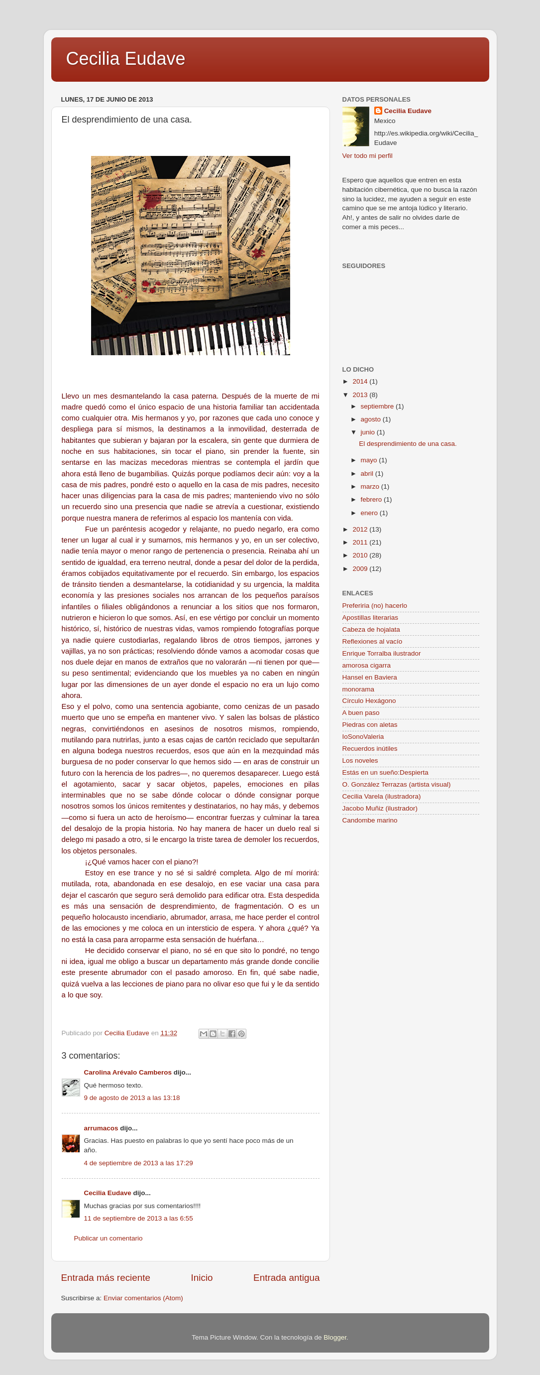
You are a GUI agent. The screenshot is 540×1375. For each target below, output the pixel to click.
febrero (372, 499)
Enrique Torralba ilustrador (381, 653)
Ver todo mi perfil (367, 155)
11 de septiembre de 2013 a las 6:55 (138, 1218)
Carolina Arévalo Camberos (128, 1072)
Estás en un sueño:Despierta (385, 772)
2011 (360, 542)
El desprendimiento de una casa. (408, 443)
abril (368, 473)
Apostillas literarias (370, 617)
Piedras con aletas (370, 724)
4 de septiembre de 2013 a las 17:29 (138, 1163)
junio (369, 432)
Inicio (202, 1277)
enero (370, 513)
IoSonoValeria (363, 736)
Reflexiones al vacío (372, 641)
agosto (372, 419)
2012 (360, 529)
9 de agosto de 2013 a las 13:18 (132, 1097)
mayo (370, 460)
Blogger (335, 1337)
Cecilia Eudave (126, 58)
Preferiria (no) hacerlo (375, 605)
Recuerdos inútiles (370, 748)
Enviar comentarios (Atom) (143, 1298)
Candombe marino (370, 820)
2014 (360, 381)
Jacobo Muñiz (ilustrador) (380, 808)
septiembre (378, 406)
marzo (371, 486)
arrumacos (101, 1128)
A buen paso (361, 712)
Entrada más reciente (106, 1277)
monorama (358, 689)
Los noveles (360, 760)
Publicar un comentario (108, 1238)
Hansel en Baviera (369, 677)
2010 (360, 555)
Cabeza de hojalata (371, 629)
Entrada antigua (286, 1277)
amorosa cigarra (366, 665)
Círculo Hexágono (369, 700)
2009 (360, 568)
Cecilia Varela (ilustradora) (381, 796)
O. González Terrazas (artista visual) (396, 784)
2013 (360, 395)
